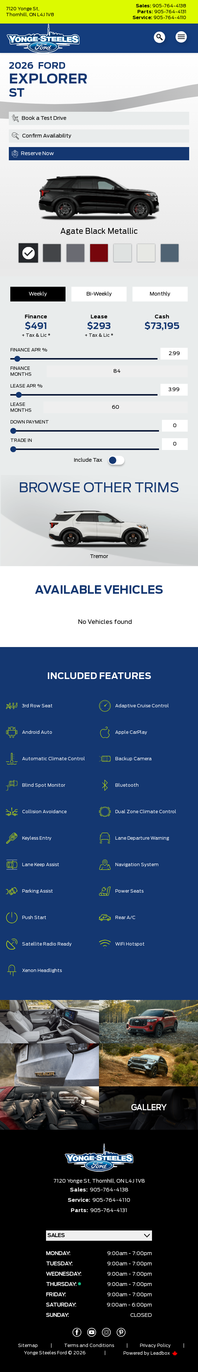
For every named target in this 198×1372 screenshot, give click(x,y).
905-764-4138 (169, 6)
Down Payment (29, 422)
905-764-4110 (169, 17)
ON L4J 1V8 (41, 14)
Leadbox (164, 1353)
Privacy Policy (155, 1345)
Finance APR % (28, 350)
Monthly (160, 294)
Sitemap (28, 1345)
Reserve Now (33, 153)
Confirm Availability (41, 136)
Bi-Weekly (99, 294)
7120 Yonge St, (22, 9)
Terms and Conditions (89, 1345)
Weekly (38, 294)
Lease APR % (26, 386)
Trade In (21, 440)
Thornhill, (17, 14)
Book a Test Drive (39, 118)
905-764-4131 (170, 12)
